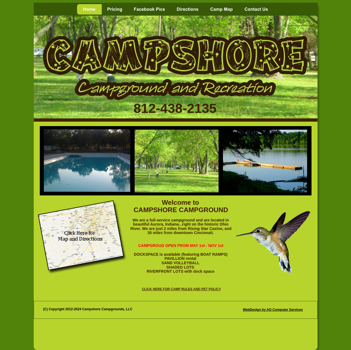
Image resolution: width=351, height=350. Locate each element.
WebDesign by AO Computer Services (273, 310)
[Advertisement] (177, 334)
